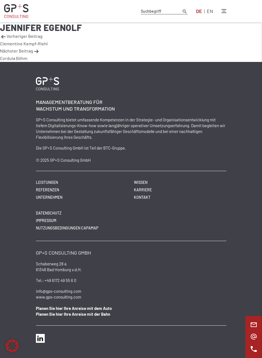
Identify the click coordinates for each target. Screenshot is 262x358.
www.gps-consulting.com (58, 296)
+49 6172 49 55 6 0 (60, 280)
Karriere (143, 189)
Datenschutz (49, 213)
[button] (12, 346)
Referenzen (47, 189)
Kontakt (142, 197)
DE (199, 11)
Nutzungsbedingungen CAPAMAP (67, 228)
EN (210, 11)
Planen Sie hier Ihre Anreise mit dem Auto (74, 308)
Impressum (46, 220)
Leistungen (47, 182)
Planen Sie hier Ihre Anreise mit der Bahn (73, 314)
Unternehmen (49, 197)
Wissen (140, 182)
